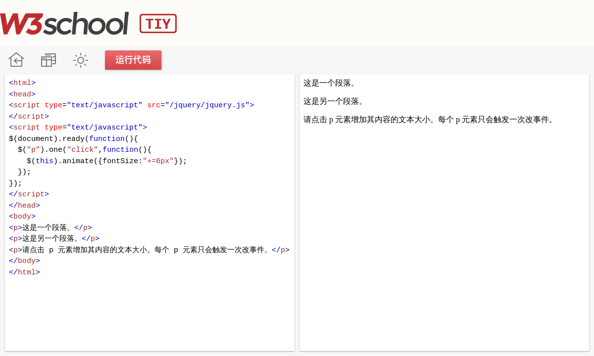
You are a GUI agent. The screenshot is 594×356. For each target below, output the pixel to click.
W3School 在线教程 (16, 60)
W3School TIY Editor (88, 23)
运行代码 (134, 60)
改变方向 (48, 60)
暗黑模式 (80, 60)
